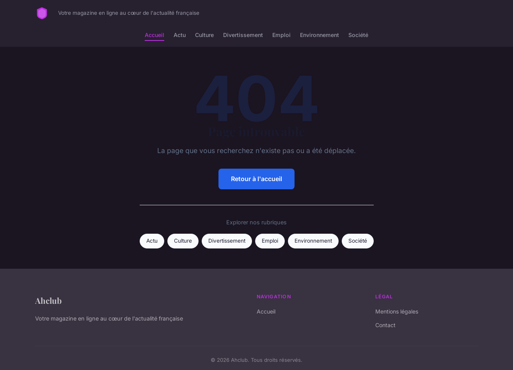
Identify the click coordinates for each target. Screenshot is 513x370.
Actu (180, 35)
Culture (204, 35)
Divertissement (243, 35)
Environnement (319, 35)
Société (358, 35)
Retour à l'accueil (256, 179)
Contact (385, 325)
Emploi (281, 35)
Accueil (154, 35)
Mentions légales (396, 311)
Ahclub (48, 300)
